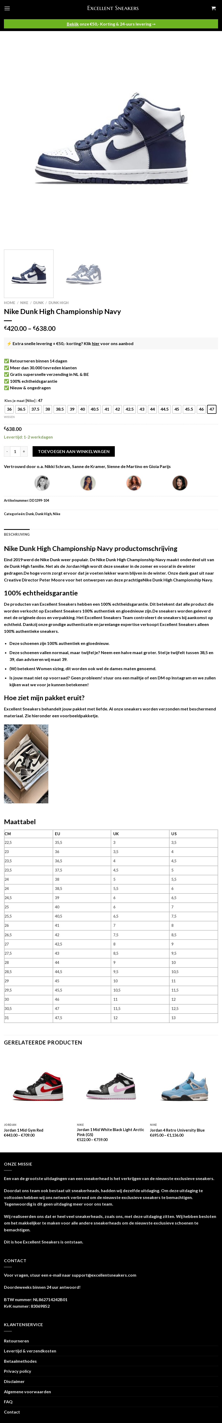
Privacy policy (17, 1371)
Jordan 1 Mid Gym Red (23, 1130)
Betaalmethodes (20, 1361)
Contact (12, 1411)
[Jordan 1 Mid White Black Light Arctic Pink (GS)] (111, 1086)
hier (96, 343)
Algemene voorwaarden (27, 1391)
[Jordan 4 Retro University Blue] (184, 1086)
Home (9, 303)
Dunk (38, 303)
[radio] (9, 409)
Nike (24, 303)
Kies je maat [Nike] (19, 401)
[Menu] (7, 8)
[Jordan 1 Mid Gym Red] (38, 1086)
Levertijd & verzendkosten (30, 1350)
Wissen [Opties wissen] (9, 417)
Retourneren (16, 1340)
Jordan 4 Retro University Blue (177, 1130)
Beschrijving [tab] (17, 534)
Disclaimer (14, 1381)
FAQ (8, 1401)
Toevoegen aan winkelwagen (74, 451)
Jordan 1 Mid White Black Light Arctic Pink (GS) (110, 1132)
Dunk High (59, 303)
